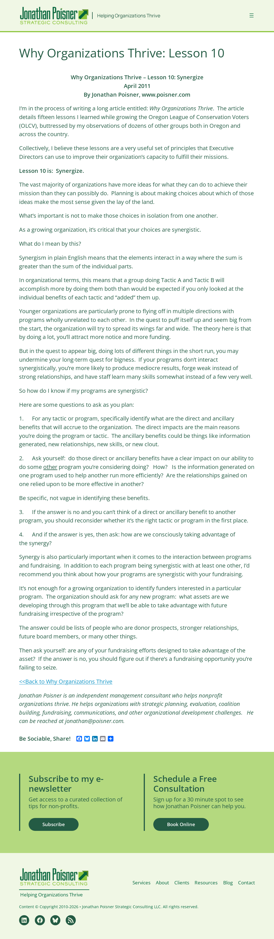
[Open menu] (251, 15)
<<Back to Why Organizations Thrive (65, 681)
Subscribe (53, 824)
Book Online (181, 824)
